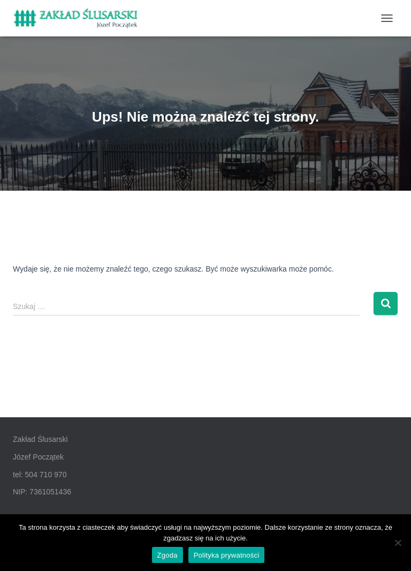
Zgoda (167, 555)
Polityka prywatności (227, 555)
